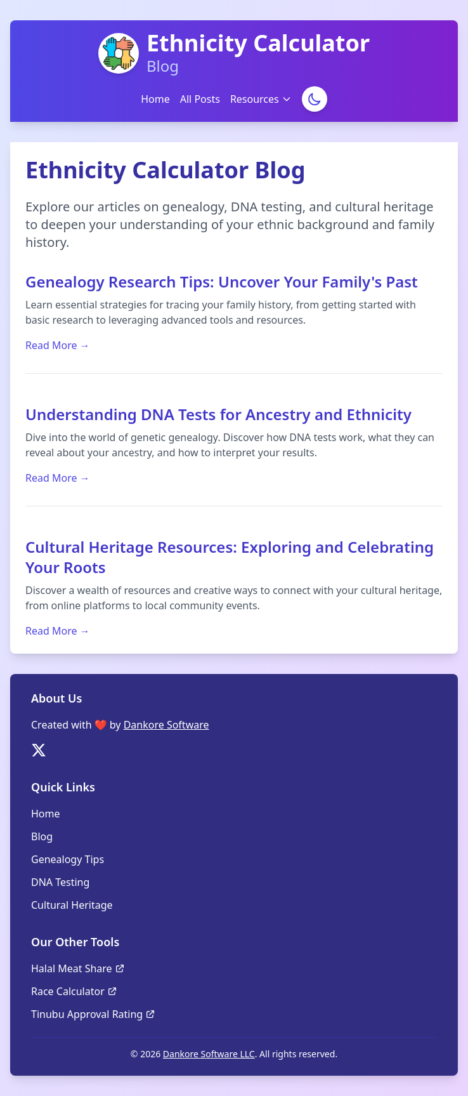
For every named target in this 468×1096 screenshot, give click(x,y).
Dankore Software (166, 725)
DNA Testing (60, 882)
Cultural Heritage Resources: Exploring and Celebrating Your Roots (229, 557)
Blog (42, 836)
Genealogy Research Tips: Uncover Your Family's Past (221, 281)
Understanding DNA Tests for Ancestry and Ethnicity (218, 414)
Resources (261, 99)
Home (155, 99)
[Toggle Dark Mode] (314, 99)
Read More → (57, 345)
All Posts (200, 99)
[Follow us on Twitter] (38, 750)
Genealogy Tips (67, 859)
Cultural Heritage (72, 905)
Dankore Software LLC (209, 1054)
